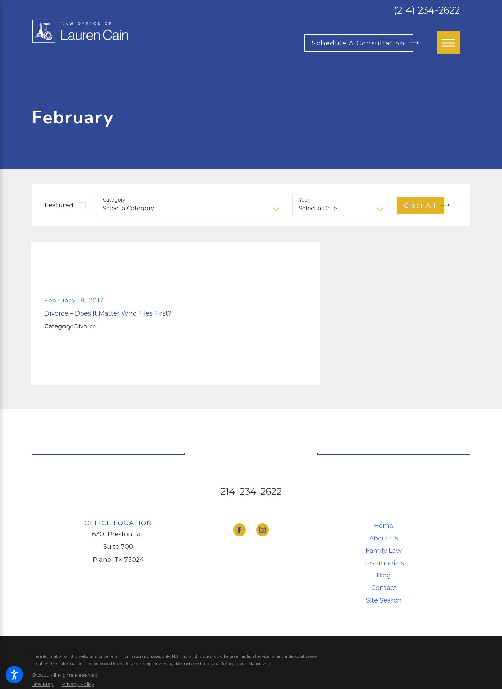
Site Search (384, 600)
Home (383, 526)
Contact (383, 588)
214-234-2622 (251, 491)
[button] (14, 674)
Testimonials (384, 563)
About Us (383, 538)
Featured (59, 205)
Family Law (384, 550)
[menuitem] (384, 525)
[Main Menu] (448, 42)
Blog (383, 575)
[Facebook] (239, 529)
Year (304, 200)
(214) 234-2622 (427, 10)
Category (114, 200)
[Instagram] (262, 529)
